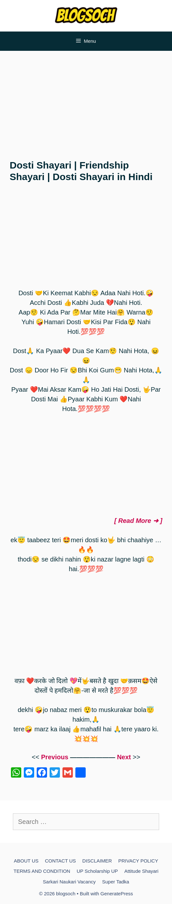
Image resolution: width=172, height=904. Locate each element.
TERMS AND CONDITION (42, 871)
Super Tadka (115, 881)
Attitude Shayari (141, 871)
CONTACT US (60, 860)
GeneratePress (116, 893)
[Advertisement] (86, 102)
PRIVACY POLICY (138, 860)
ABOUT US (26, 860)
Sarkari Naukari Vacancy (69, 881)
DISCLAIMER (97, 860)
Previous (54, 757)
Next (124, 757)
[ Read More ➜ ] (138, 520)
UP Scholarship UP (97, 871)
